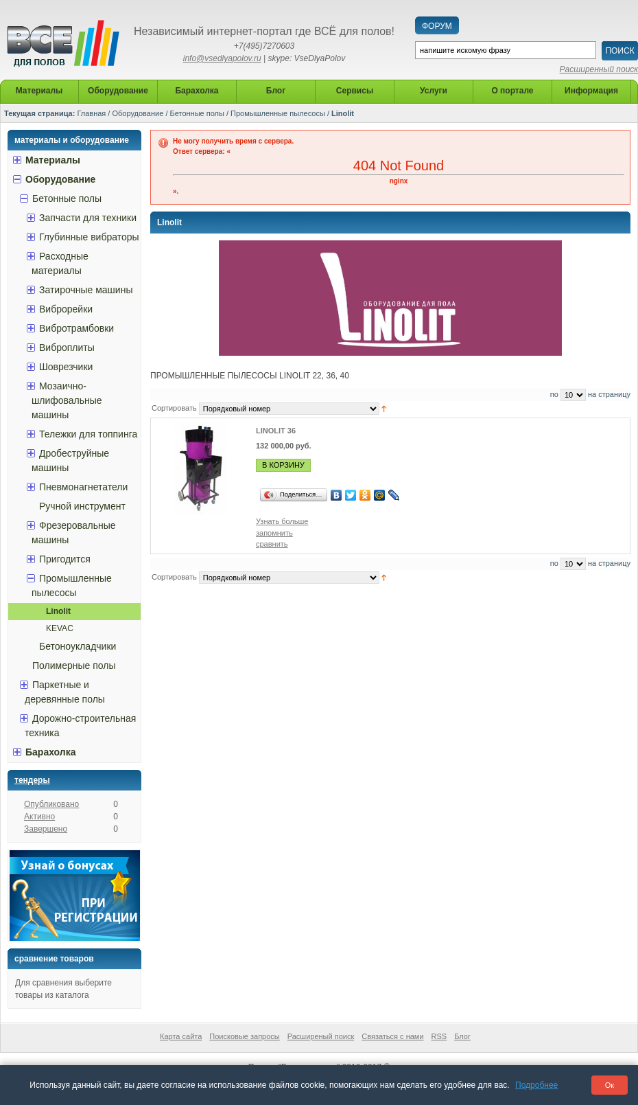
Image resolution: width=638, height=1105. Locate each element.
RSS (439, 1036)
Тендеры (32, 780)
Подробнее (536, 1085)
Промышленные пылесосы (278, 113)
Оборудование (137, 113)
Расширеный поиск (321, 1036)
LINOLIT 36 (276, 430)
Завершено (45, 829)
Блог (462, 1036)
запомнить (274, 533)
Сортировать (174, 408)
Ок (609, 1085)
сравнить (272, 544)
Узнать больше (282, 521)
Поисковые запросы (244, 1036)
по (554, 394)
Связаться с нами (392, 1036)
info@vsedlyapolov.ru (222, 58)
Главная (91, 113)
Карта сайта (181, 1036)
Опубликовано (51, 804)
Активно (39, 816)
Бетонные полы (197, 113)
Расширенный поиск (599, 69)
